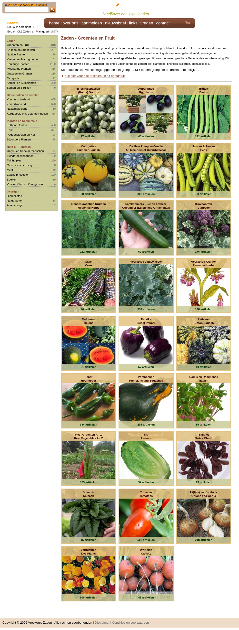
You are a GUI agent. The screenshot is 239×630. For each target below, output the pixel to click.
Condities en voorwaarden (130, 622)
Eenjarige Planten (18, 63)
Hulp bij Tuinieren (19, 146)
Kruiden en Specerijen (21, 49)
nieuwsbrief (115, 23)
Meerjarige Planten (19, 68)
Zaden (11, 40)
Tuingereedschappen (20, 155)
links (133, 23)
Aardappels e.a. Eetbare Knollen (27, 113)
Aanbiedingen (15, 205)
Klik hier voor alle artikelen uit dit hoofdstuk (95, 76)
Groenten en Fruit (18, 44)
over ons (70, 23)
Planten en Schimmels (22, 120)
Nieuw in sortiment (19, 26)
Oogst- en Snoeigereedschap (25, 150)
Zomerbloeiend (16, 104)
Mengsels (13, 78)
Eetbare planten (17, 125)
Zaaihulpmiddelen (18, 174)
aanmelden (91, 23)
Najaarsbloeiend (17, 108)
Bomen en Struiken (19, 87)
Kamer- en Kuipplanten (21, 82)
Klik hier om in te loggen (217, 9)
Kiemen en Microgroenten (23, 59)
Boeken (12, 179)
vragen (146, 23)
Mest (10, 169)
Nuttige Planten (16, 54)
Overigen (13, 191)
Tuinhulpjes (14, 160)
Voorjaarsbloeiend (18, 99)
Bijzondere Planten (19, 139)
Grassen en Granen (19, 73)
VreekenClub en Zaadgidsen (25, 184)
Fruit (9, 129)
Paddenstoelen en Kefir (22, 134)
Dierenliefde (14, 195)
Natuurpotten (15, 200)
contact (163, 23)
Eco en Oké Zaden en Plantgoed (28, 31)
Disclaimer (102, 622)
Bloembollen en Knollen (23, 94)
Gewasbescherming (19, 165)
